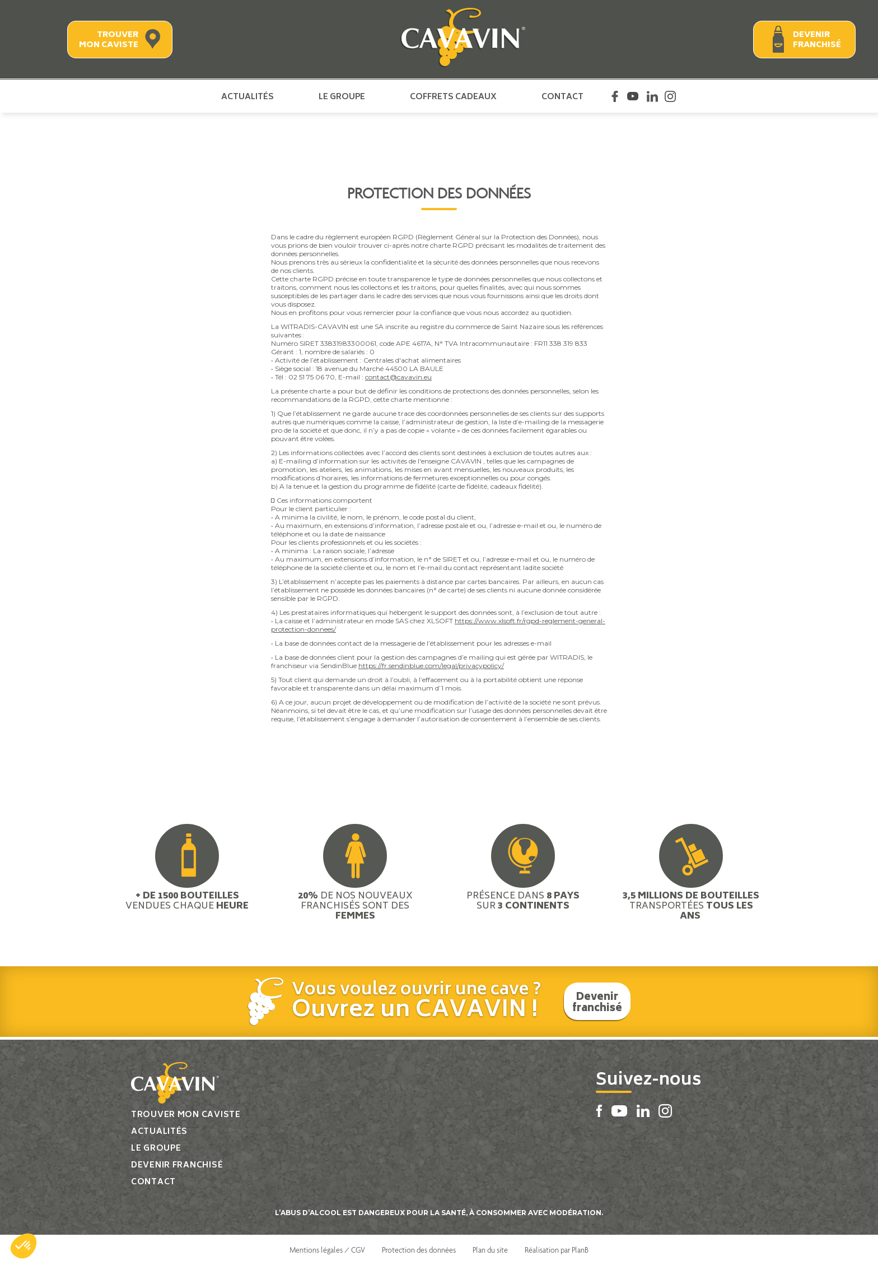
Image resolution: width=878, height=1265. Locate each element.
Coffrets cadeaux (453, 96)
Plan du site (490, 1250)
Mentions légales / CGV (327, 1250)
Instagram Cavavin (670, 96)
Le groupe (342, 96)
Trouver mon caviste (108, 40)
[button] (23, 1245)
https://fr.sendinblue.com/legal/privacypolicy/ (431, 665)
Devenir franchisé (817, 40)
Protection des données (419, 1250)
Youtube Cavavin (633, 96)
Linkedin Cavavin (652, 96)
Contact (562, 96)
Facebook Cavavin (615, 96)
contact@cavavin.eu (398, 377)
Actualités (247, 96)
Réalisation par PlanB (557, 1250)
